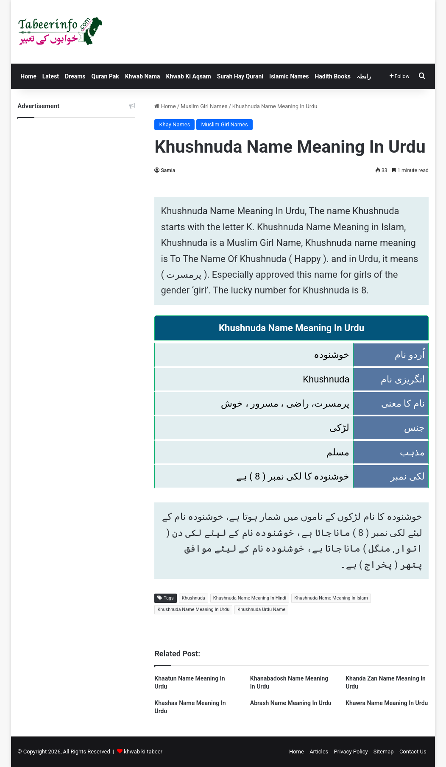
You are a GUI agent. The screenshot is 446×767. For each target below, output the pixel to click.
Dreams (75, 76)
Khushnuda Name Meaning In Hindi (249, 598)
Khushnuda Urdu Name (261, 609)
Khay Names (174, 124)
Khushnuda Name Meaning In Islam (331, 598)
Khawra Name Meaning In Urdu (387, 703)
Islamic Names (289, 76)
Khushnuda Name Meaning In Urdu (193, 609)
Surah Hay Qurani (240, 76)
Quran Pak (105, 76)
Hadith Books (332, 76)
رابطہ (364, 76)
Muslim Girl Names (204, 106)
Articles (318, 751)
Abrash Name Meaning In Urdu (291, 703)
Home (28, 76)
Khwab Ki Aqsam (188, 76)
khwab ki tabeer (143, 751)
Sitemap (384, 751)
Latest (50, 76)
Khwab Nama (142, 76)
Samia (168, 170)
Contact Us (412, 751)
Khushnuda (193, 598)
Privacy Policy (351, 751)
